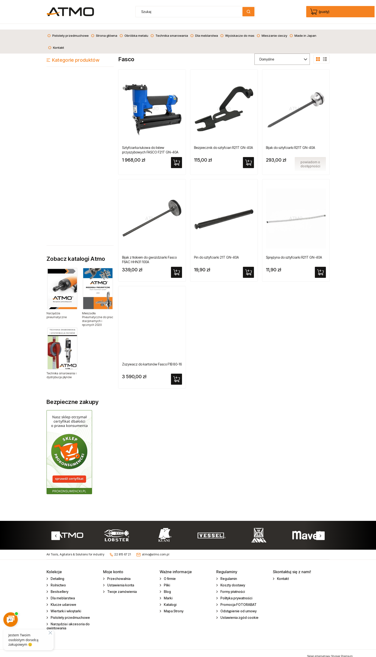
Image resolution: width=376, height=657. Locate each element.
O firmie (169, 573)
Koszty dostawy (232, 579)
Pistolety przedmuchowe (70, 612)
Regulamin (228, 573)
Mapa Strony (173, 605)
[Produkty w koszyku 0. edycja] (320, 12)
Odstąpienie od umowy (238, 605)
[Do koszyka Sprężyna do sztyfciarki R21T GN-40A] (320, 266)
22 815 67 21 (122, 548)
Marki (167, 592)
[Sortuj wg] (282, 53)
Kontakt (282, 573)
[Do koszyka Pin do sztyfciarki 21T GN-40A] (248, 266)
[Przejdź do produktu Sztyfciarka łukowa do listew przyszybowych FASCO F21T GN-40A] (152, 102)
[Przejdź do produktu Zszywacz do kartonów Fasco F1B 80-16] (152, 319)
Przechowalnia (118, 573)
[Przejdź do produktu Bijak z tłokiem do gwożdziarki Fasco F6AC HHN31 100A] (152, 212)
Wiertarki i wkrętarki (65, 605)
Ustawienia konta (120, 579)
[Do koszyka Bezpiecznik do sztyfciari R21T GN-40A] (248, 156)
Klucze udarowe (63, 599)
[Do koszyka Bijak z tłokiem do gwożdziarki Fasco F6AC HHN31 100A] (176, 266)
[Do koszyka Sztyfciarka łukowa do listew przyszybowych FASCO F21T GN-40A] (176, 156)
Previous (55, 530)
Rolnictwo (58, 579)
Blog (167, 586)
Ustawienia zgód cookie (239, 612)
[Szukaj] (248, 11)
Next (320, 530)
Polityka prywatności (236, 592)
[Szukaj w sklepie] (190, 11)
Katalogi (169, 599)
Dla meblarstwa (62, 592)
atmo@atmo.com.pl (155, 548)
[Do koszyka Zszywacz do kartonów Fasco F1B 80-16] (176, 373)
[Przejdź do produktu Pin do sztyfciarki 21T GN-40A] (224, 212)
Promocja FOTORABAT (238, 599)
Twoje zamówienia (121, 586)
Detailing (57, 573)
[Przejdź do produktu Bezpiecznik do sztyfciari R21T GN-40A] (224, 102)
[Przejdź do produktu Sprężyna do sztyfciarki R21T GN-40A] (296, 212)
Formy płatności (232, 586)
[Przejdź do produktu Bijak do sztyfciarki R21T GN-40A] (296, 102)
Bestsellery (59, 586)
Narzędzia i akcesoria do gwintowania (68, 620)
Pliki (166, 579)
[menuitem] (68, 30)
